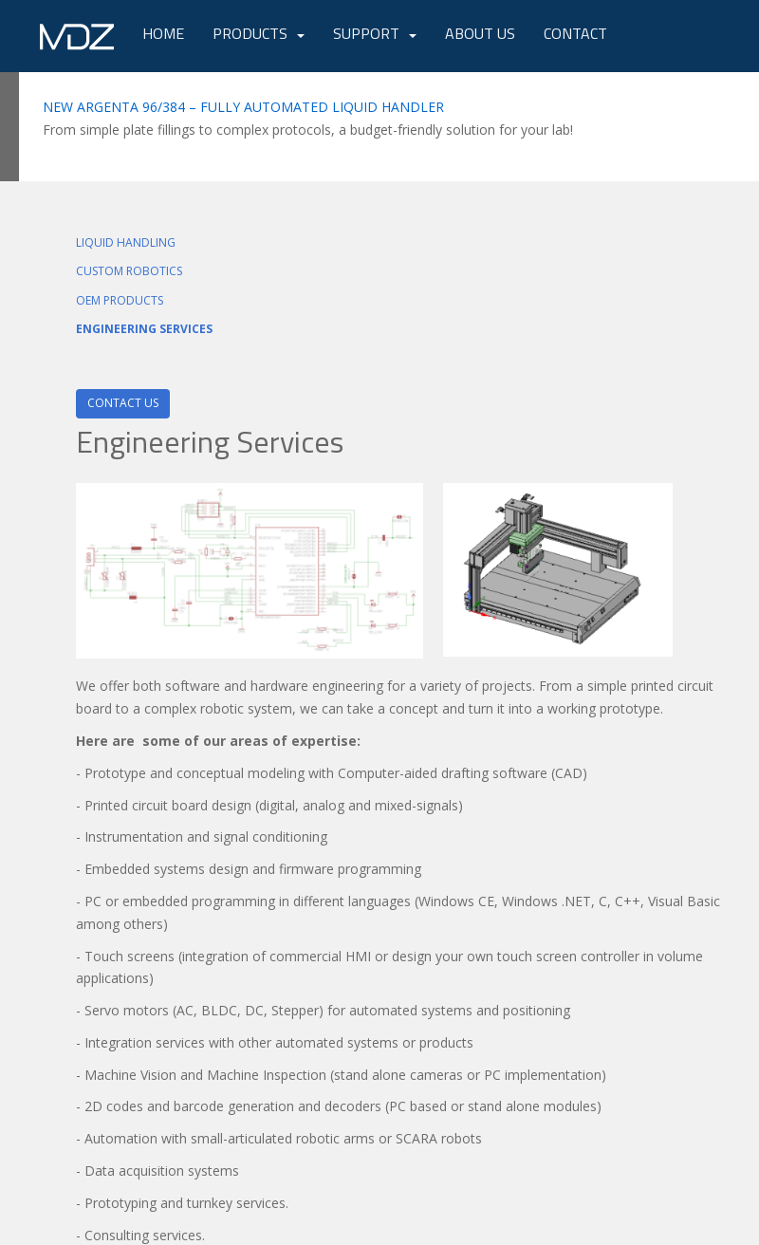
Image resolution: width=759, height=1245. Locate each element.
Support (366, 33)
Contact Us (122, 403)
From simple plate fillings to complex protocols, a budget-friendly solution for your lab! (308, 130)
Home (163, 33)
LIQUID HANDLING (126, 242)
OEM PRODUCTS (119, 300)
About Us (480, 33)
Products (250, 33)
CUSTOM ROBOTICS (129, 271)
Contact (575, 33)
